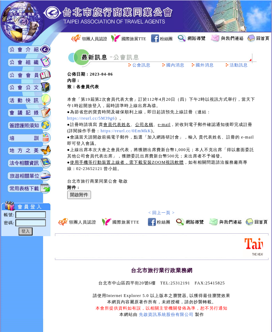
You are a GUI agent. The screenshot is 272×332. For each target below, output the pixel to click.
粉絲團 (166, 38)
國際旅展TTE (133, 38)
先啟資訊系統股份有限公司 (166, 314)
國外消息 (205, 65)
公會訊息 (141, 65)
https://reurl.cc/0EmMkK (126, 130)
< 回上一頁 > (161, 212)
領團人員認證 (94, 38)
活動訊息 (239, 65)
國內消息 (175, 65)
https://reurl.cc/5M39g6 (91, 118)
